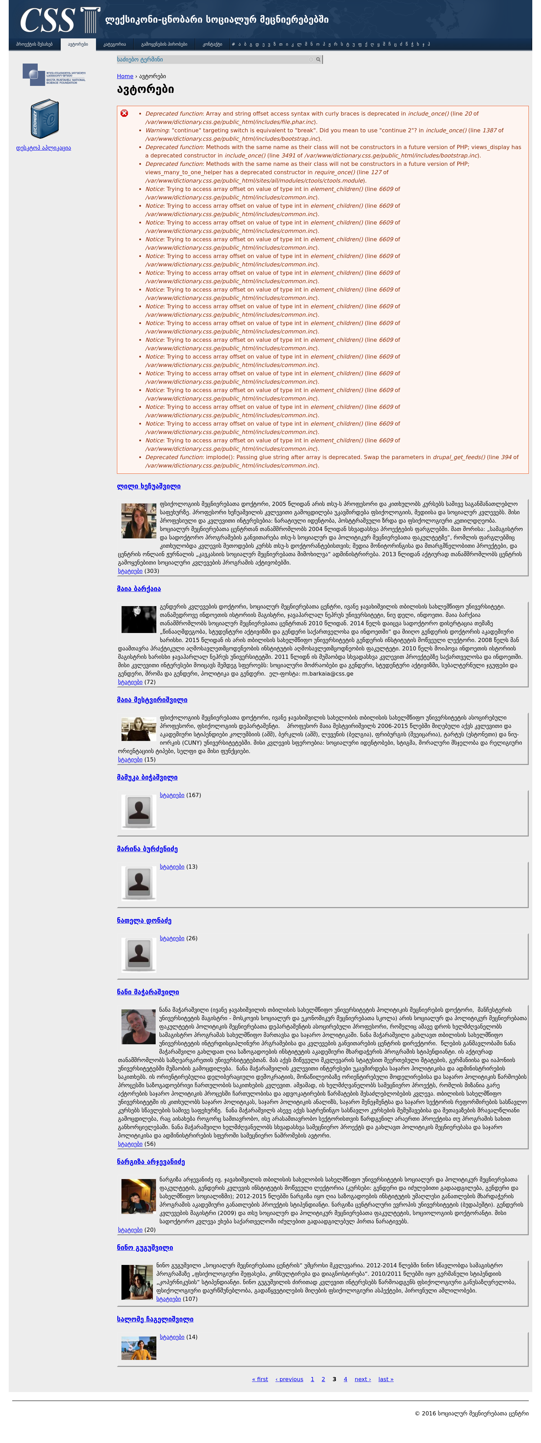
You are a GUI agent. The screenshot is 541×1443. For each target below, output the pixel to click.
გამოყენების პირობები (164, 44)
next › (363, 1379)
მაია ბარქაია (139, 588)
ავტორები (78, 44)
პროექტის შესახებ (34, 44)
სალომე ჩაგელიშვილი (155, 1319)
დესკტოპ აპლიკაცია (43, 148)
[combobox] (215, 59)
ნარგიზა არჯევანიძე (151, 1161)
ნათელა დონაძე (144, 920)
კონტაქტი (212, 44)
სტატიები (130, 571)
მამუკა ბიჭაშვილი (147, 777)
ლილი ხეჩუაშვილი (149, 486)
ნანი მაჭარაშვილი (148, 992)
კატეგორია (114, 44)
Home (125, 76)
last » (386, 1379)
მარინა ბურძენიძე (147, 849)
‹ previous (289, 1379)
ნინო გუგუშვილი (145, 1247)
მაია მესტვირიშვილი (152, 700)
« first (260, 1379)
